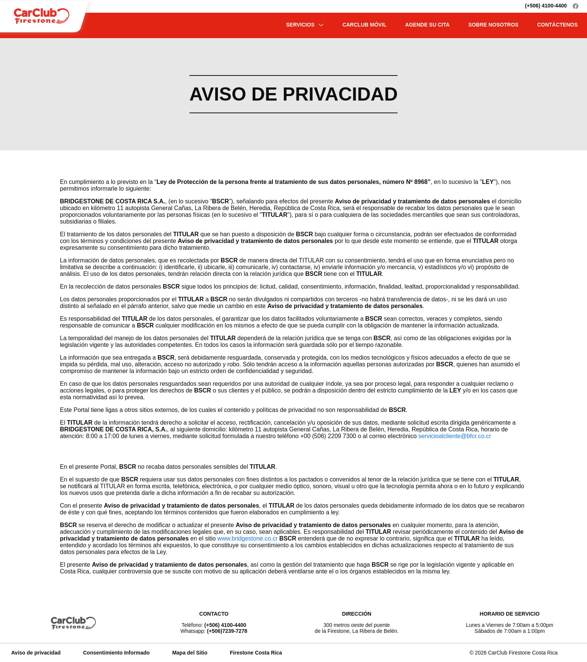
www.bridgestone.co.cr (248, 538)
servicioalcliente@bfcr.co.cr (455, 436)
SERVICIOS (305, 25)
